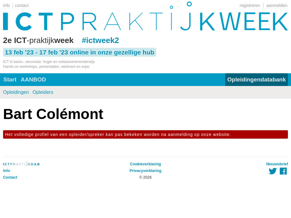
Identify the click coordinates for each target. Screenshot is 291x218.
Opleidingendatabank (256, 79)
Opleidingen (16, 92)
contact (22, 5)
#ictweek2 (100, 40)
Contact (10, 177)
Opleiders (42, 92)
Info (6, 171)
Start (9, 79)
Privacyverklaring (145, 171)
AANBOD (33, 79)
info (6, 5)
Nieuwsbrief (277, 164)
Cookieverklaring (145, 164)
